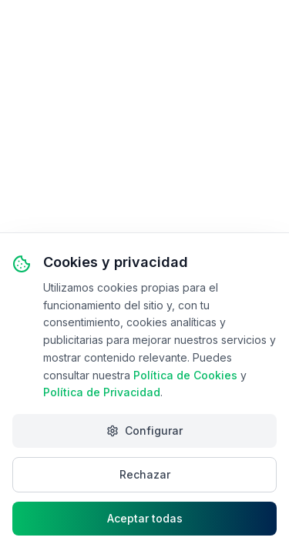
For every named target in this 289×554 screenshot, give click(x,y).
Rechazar (144, 474)
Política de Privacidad (101, 392)
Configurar (144, 430)
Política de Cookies (185, 375)
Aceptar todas (145, 518)
